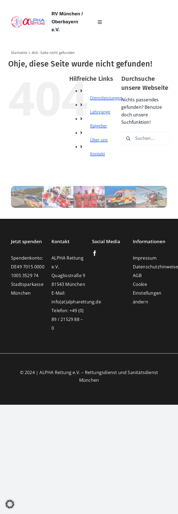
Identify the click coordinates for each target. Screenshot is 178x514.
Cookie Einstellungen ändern (147, 293)
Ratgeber (98, 125)
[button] (10, 504)
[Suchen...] (145, 138)
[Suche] (128, 138)
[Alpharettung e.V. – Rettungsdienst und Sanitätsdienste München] (28, 18)
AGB (137, 275)
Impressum (145, 258)
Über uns (99, 139)
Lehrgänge (100, 111)
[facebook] (94, 253)
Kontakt (97, 153)
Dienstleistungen (106, 97)
